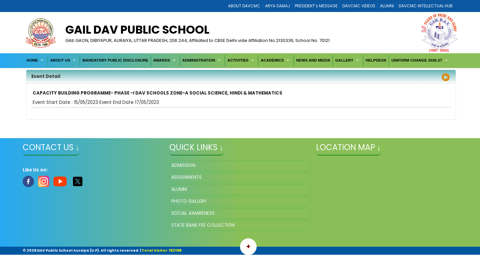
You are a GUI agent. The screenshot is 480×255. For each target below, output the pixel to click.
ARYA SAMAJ (277, 6)
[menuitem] (36, 60)
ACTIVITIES (237, 60)
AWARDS (161, 60)
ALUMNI (387, 6)
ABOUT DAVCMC (244, 6)
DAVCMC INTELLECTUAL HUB (426, 6)
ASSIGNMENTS (186, 177)
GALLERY (344, 60)
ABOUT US (60, 60)
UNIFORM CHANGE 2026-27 (416, 60)
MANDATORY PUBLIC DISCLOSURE (115, 60)
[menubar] (238, 60)
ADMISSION (183, 165)
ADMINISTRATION (198, 60)
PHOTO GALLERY (188, 201)
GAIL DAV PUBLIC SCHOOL (137, 30)
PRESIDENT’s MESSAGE (316, 6)
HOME (32, 60)
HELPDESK (376, 60)
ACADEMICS (272, 60)
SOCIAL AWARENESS (193, 213)
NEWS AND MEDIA (313, 60)
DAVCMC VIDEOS (358, 6)
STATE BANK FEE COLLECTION (203, 225)
